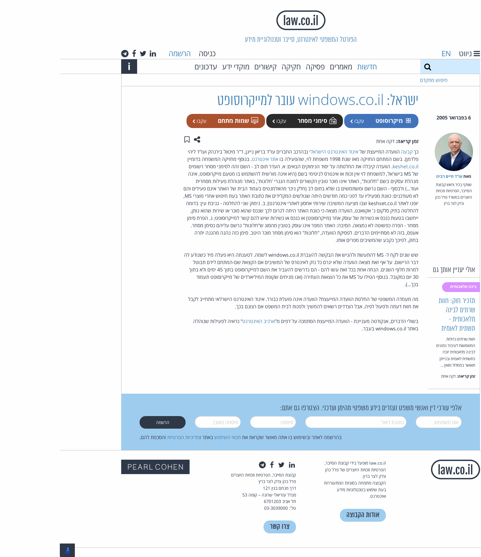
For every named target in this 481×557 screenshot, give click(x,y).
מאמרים (281, 66)
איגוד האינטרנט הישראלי (273, 151)
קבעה (346, 151)
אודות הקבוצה (302, 515)
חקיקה (231, 66)
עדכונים (145, 66)
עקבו (297, 121)
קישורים (205, 66)
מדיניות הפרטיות (123, 437)
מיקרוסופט (333, 120)
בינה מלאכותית (404, 286)
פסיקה (255, 66)
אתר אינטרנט (205, 159)
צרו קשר (219, 527)
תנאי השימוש (167, 437)
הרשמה (120, 53)
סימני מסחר (256, 120)
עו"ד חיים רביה (389, 176)
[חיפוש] (367, 66)
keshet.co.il (345, 166)
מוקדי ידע (175, 66)
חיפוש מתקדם (373, 80)
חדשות (307, 66)
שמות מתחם (177, 120)
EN (386, 53)
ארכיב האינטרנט (198, 321)
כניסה (147, 53)
